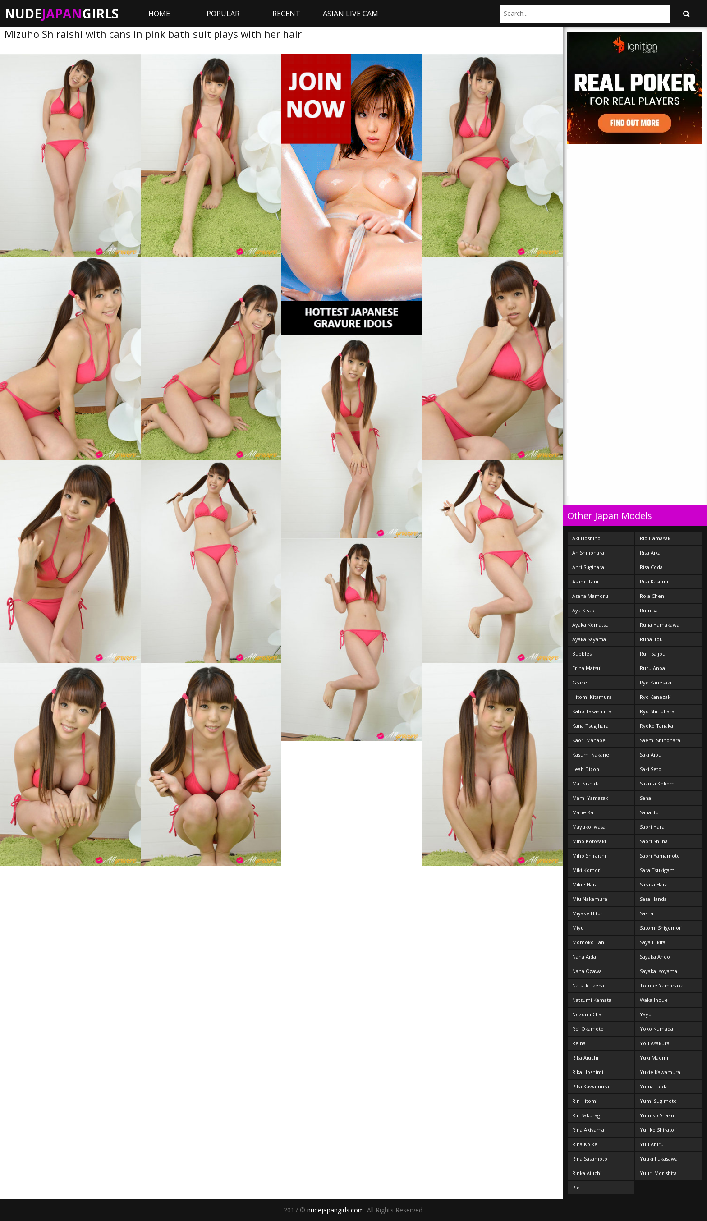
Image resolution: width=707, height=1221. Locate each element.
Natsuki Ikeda (588, 985)
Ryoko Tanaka (656, 725)
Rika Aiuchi (585, 1057)
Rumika (649, 610)
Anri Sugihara (588, 567)
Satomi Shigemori (661, 927)
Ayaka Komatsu (590, 624)
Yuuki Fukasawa (659, 1158)
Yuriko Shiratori (659, 1129)
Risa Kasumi (654, 581)
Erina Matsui (586, 668)
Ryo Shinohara (657, 711)
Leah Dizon (585, 769)
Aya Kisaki (584, 610)
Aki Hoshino (586, 538)
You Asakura (655, 1043)
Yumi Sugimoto (658, 1100)
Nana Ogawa (587, 971)
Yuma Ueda (654, 1086)
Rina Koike (584, 1144)
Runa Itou (651, 639)
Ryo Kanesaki (655, 682)
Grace (579, 682)
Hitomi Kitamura (592, 696)
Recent (286, 13)
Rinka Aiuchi (586, 1173)
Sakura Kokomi (658, 783)
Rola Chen (652, 595)
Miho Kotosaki (589, 841)
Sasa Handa (653, 898)
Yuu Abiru (652, 1144)
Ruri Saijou (653, 653)
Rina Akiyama (588, 1129)
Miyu (578, 927)
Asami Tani (585, 581)
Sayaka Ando (655, 956)
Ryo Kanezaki (656, 696)
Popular (223, 13)
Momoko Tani (589, 942)
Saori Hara (652, 826)
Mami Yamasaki (591, 797)
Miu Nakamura (589, 898)
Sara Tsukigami (658, 870)
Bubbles (582, 653)
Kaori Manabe (589, 740)
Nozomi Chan (588, 1014)
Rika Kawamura (590, 1086)
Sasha (646, 913)
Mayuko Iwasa (589, 826)
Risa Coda (651, 567)
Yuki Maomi (654, 1057)
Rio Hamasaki (656, 538)
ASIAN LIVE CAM (350, 13)
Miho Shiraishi (589, 855)
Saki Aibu (650, 754)
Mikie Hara (585, 884)
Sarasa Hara (654, 884)
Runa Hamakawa (659, 624)
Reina (579, 1043)
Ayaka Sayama (589, 639)
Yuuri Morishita (658, 1173)
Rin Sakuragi (586, 1115)
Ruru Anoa (652, 668)
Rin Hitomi (584, 1100)
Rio (576, 1187)
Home (159, 13)
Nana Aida (584, 956)
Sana (645, 797)
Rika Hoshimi (587, 1072)
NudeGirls (62, 13)
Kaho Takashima (591, 711)
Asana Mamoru (590, 595)
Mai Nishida (586, 783)
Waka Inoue (654, 999)
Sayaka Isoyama (658, 971)
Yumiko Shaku (657, 1115)
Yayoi (646, 1014)
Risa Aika (650, 552)
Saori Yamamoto (660, 855)
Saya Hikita (653, 942)
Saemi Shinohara (660, 740)
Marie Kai (583, 812)
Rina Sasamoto (589, 1158)
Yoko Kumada (656, 1028)
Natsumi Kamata (591, 999)
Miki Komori (586, 870)
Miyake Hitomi (589, 913)
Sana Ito (649, 812)
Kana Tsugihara (590, 725)
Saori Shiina (654, 841)
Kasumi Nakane (590, 754)
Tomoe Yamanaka (662, 985)
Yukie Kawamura (660, 1072)
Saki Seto (650, 769)
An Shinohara (588, 552)
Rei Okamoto (588, 1028)
